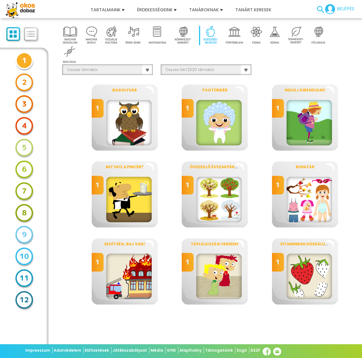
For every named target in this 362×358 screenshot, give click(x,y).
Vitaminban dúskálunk (305, 244)
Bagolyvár (124, 90)
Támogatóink (219, 350)
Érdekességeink (156, 10)
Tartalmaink (107, 10)
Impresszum (37, 350)
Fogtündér (214, 90)
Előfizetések (97, 350)
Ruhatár (305, 167)
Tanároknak (206, 10)
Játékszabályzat (130, 350)
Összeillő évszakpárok (215, 167)
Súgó (241, 350)
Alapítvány (190, 350)
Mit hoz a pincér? (124, 167)
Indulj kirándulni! (305, 90)
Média (157, 350)
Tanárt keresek (253, 10)
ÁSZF (255, 350)
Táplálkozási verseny (215, 244)
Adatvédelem (67, 350)
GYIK (171, 350)
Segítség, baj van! (124, 244)
